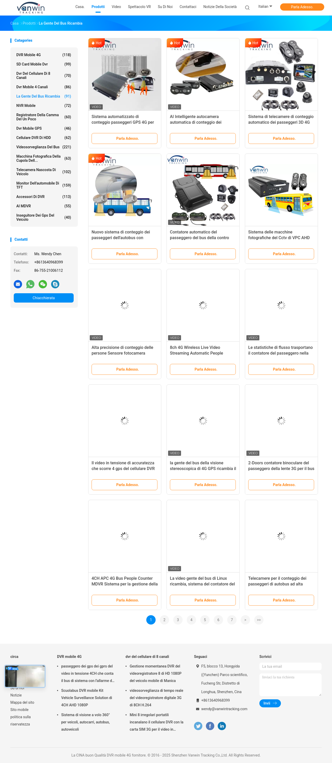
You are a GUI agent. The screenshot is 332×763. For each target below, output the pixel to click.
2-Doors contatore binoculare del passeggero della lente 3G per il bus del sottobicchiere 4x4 (281, 468)
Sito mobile (19, 710)
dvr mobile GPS (43, 128)
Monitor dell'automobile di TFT (43, 185)
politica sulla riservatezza (20, 720)
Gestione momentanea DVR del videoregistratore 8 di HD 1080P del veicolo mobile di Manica (156, 673)
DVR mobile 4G (43, 54)
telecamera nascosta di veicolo (43, 172)
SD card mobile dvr (43, 64)
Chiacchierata (44, 298)
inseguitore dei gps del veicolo (43, 217)
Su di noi (17, 688)
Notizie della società (220, 7)
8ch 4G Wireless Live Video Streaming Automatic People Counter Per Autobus (196, 353)
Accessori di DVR (43, 196)
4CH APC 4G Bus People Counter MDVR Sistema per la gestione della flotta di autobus (125, 584)
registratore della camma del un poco (43, 117)
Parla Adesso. (302, 7)
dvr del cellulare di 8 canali (43, 75)
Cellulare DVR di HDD (43, 137)
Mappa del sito (22, 702)
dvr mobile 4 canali (43, 87)
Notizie (16, 695)
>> (259, 620)
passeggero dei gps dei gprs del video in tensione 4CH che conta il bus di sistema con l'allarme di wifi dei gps (87, 674)
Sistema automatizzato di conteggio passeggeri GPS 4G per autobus (123, 122)
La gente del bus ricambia (43, 96)
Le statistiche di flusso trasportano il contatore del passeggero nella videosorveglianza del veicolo (280, 353)
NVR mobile (43, 105)
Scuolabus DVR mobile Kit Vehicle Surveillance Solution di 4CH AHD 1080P (86, 697)
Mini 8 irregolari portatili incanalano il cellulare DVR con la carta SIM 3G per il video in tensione (156, 723)
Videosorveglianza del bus (43, 147)
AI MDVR (43, 206)
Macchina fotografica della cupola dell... (43, 158)
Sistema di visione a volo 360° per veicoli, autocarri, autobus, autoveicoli (85, 722)
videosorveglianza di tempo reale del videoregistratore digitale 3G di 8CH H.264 (156, 697)
